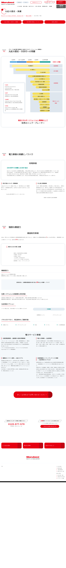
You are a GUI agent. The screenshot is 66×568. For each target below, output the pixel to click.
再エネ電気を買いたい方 (21, 555)
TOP (2, 552)
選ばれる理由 (29, 15)
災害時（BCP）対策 (9, 557)
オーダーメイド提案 (9, 564)
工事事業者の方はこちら (37, 2)
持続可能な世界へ (46, 6)
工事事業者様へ (30, 558)
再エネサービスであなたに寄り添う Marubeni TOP (12, 15)
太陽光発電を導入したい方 (21, 553)
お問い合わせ (43, 556)
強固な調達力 (55, 22)
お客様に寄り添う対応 (9, 562)
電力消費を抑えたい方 (20, 557)
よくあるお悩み (12, 531)
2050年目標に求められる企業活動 (33, 553)
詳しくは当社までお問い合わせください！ (34, 480)
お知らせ (20, 2)
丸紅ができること (55, 531)
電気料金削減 (8, 553)
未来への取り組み (40, 6)
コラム (27, 2)
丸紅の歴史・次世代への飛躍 (11, 22)
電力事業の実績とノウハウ (33, 22)
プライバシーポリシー (45, 558)
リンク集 (42, 555)
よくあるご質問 (43, 553)
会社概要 (51, 6)
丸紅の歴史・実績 (9, 561)
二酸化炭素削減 (8, 555)
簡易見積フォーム (60, 553)
